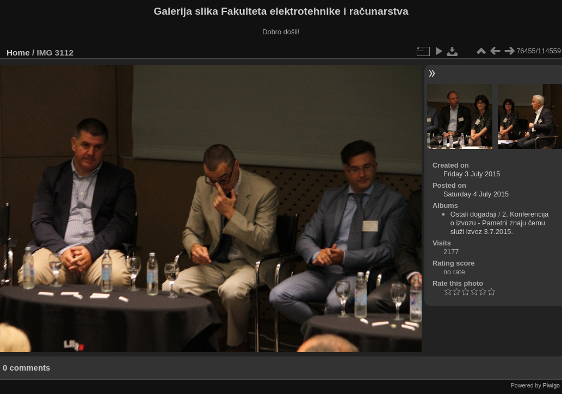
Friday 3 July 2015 (472, 174)
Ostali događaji (473, 214)
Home (18, 52)
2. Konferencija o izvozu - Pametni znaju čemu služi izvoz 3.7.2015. (499, 223)
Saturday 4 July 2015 (476, 194)
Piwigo (551, 385)
